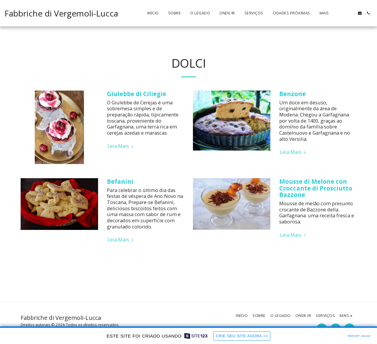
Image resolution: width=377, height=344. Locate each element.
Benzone (292, 94)
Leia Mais (121, 146)
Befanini (120, 181)
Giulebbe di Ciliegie (136, 94)
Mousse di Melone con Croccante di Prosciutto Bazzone (315, 188)
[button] (343, 13)
